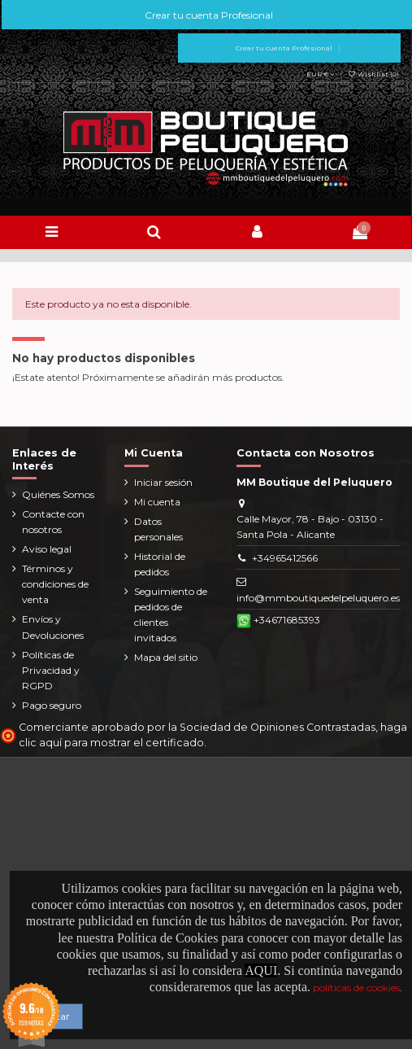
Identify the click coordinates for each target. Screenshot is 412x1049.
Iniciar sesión (163, 482)
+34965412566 (285, 558)
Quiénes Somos (58, 494)
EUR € (320, 74)
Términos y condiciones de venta (55, 583)
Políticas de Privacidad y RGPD (51, 670)
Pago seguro (51, 705)
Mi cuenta (157, 502)
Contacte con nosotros (53, 521)
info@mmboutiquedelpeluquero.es (318, 598)
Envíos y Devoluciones (53, 626)
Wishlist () (373, 74)
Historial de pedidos (159, 564)
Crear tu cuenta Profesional (207, 15)
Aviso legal (47, 549)
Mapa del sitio (165, 657)
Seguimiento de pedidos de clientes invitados (170, 615)
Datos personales (158, 529)
